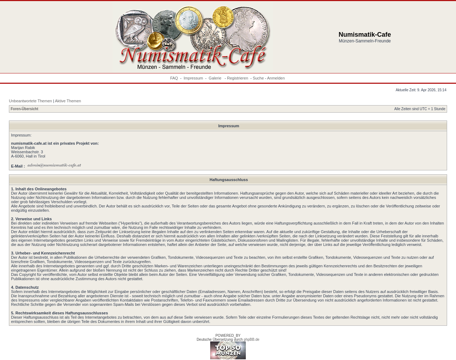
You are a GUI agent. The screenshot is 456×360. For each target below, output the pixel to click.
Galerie (216, 78)
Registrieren (237, 78)
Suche (258, 78)
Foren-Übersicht (24, 109)
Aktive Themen (68, 101)
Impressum (193, 78)
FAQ (174, 78)
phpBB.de (251, 339)
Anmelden (276, 78)
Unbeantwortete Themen (30, 101)
